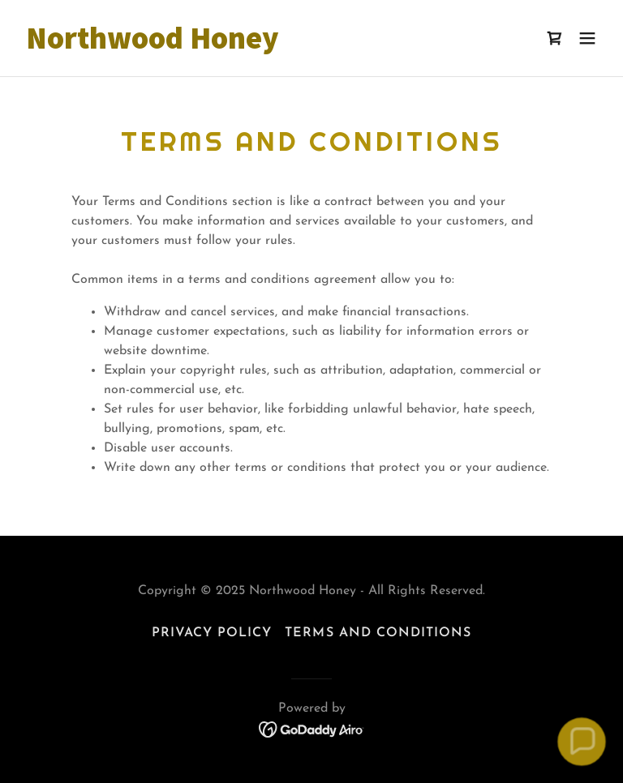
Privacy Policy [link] (212, 633)
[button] (587, 38)
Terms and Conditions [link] (377, 633)
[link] (152, 45)
